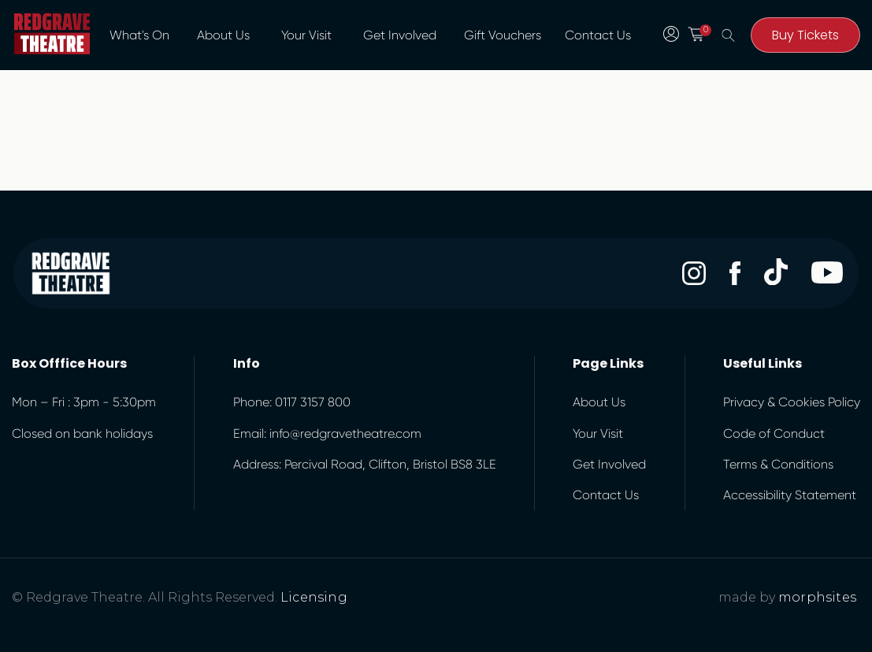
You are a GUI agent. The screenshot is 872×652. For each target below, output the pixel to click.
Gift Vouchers (502, 35)
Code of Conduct (774, 433)
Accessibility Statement (789, 494)
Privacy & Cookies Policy (791, 402)
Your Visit (306, 35)
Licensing (313, 597)
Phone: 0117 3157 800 (292, 402)
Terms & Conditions (778, 464)
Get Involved (399, 35)
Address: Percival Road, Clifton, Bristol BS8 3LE (364, 464)
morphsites (817, 597)
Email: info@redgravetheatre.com (327, 433)
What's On (139, 35)
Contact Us (598, 35)
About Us (223, 35)
